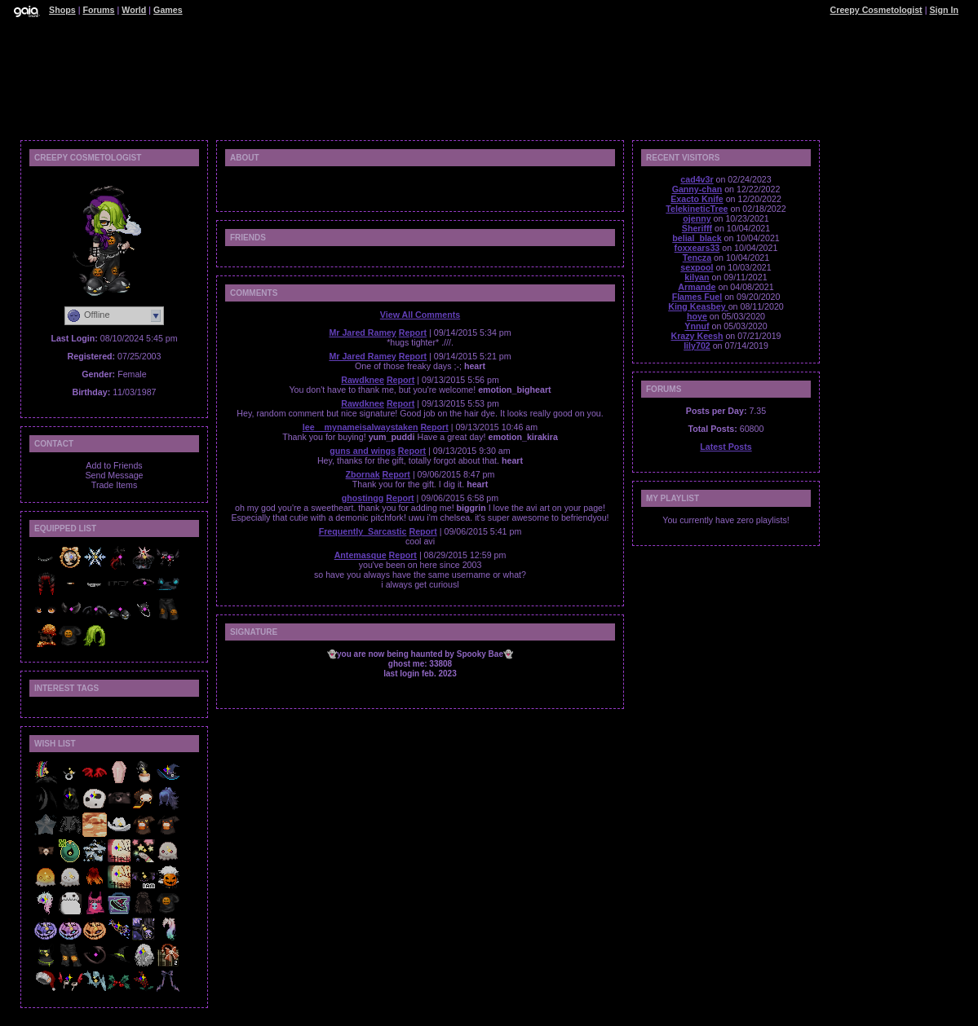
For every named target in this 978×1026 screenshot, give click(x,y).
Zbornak (363, 474)
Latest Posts (725, 446)
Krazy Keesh (696, 336)
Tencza (697, 257)
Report (413, 332)
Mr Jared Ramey (362, 332)
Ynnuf (696, 326)
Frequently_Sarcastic (363, 531)
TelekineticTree (697, 209)
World (134, 10)
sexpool (696, 267)
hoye (697, 316)
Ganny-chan (697, 189)
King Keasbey (698, 306)
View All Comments (420, 314)
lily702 (697, 345)
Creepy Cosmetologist (876, 10)
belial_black (696, 238)
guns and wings (363, 451)
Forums (98, 10)
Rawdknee (362, 380)
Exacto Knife (697, 199)
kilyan (696, 277)
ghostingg (363, 498)
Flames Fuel (697, 297)
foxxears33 (697, 248)
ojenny (696, 218)
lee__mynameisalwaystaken (360, 427)
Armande (696, 287)
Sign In (943, 10)
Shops (62, 10)
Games (168, 10)
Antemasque (360, 555)
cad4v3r (696, 179)
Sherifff (697, 228)
